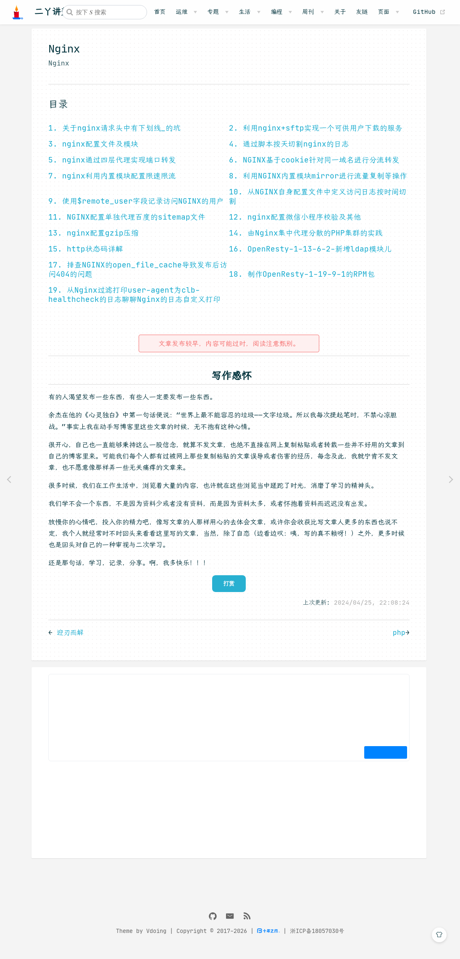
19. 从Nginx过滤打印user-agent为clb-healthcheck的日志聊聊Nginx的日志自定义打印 (133, 300)
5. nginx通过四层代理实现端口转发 (110, 165)
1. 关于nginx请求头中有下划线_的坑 (113, 134)
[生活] (249, 11)
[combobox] (104, 12)
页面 (383, 12)
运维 (181, 12)
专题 (213, 12)
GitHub (431, 11)
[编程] (281, 11)
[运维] (186, 11)
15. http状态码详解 (84, 254)
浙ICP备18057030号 (317, 937)
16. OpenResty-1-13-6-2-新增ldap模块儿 (308, 254)
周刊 (308, 12)
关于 (340, 12)
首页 (160, 12)
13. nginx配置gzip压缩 (92, 239)
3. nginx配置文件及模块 (92, 150)
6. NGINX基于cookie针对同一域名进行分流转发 (312, 165)
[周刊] (312, 11)
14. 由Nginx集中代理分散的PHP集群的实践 (304, 239)
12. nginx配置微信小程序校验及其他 (293, 223)
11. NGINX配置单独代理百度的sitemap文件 (125, 223)
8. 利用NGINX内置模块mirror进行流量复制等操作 (316, 181)
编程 (276, 12)
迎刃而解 (68, 638)
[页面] (388, 11)
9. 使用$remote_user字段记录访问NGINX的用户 (134, 207)
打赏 (227, 589)
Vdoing (156, 937)
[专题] (218, 11)
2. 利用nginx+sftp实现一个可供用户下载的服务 (314, 134)
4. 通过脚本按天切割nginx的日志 (287, 150)
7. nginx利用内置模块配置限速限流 (110, 181)
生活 (244, 12)
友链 (362, 12)
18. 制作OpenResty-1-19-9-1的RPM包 (300, 280)
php (397, 638)
